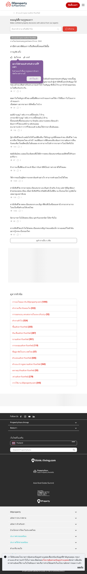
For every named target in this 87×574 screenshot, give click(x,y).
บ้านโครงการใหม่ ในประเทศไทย (22, 530)
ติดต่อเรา (13, 428)
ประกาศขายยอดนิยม (18, 536)
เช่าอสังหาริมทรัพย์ (22, 377)
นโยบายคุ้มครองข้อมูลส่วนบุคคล (55, 560)
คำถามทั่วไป (20, 321)
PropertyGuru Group (19, 422)
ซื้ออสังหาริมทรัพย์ (22, 327)
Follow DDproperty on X (37, 416)
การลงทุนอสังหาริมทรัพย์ (25, 345)
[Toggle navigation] (83, 5)
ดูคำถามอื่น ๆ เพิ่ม (43, 240)
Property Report (43, 493)
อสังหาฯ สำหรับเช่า (17, 524)
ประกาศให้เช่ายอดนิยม (19, 542)
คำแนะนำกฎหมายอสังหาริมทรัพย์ (24, 38)
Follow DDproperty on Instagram (25, 416)
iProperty (43, 501)
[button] (74, 422)
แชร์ (26, 57)
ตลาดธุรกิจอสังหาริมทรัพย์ (25, 370)
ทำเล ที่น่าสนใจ (16, 548)
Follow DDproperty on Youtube (29, 416)
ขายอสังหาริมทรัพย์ (23, 339)
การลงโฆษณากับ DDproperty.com (29, 302)
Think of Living (43, 460)
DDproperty (15, 512)
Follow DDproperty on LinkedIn (33, 416)
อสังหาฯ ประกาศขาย (18, 518)
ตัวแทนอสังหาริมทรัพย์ (24, 358)
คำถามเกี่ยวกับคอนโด (24, 308)
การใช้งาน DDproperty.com (26, 383)
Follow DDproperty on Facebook (20, 416)
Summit (43, 483)
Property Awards (43, 471)
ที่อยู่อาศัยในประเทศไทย (24, 352)
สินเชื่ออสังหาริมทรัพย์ (24, 333)
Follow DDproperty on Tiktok (40, 416)
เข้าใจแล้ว (33, 79)
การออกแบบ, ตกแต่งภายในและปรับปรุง (30, 314)
